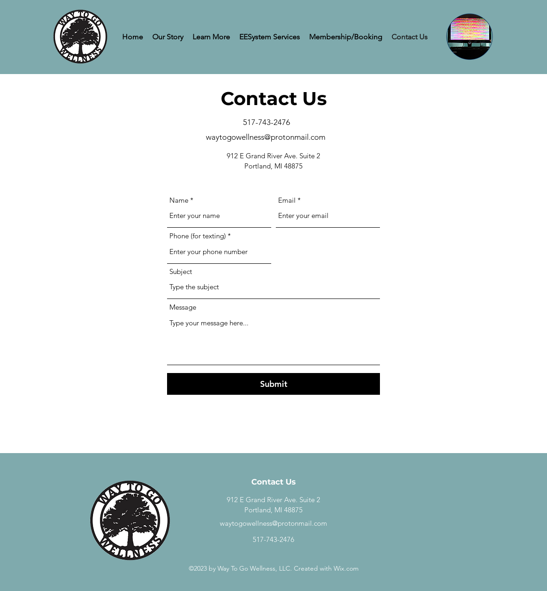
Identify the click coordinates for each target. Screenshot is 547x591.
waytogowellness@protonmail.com (265, 137)
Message (182, 307)
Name (178, 200)
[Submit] (273, 384)
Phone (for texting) (197, 235)
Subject (180, 271)
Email (287, 200)
